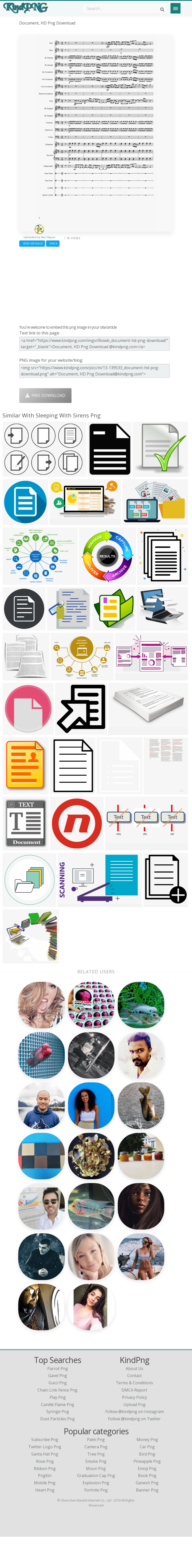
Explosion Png (95, 1505)
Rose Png (45, 1483)
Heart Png (44, 1512)
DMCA (53, 243)
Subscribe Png (44, 1462)
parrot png (57, 1390)
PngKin (45, 1498)
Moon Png (96, 1490)
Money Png (147, 1462)
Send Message (32, 243)
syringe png (57, 1434)
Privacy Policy (134, 1419)
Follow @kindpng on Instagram (134, 1434)
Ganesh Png (147, 1505)
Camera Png (96, 1469)
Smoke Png (95, 1483)
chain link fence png (58, 1412)
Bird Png (147, 1476)
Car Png (147, 1469)
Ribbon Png (45, 1490)
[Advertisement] (96, 284)
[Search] (162, 9)
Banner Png (147, 1512)
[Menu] (175, 8)
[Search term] (125, 8)
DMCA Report (134, 1412)
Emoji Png (147, 1490)
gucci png (57, 1405)
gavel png (57, 1398)
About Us (134, 1390)
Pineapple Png (147, 1483)
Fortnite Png (96, 1512)
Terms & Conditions (134, 1405)
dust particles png (57, 1441)
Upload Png (135, 1426)
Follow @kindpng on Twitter (134, 1441)
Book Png (147, 1498)
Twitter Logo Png (44, 1469)
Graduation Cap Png (96, 1498)
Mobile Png (45, 1505)
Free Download (45, 395)
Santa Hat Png (44, 1476)
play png (58, 1419)
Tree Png (96, 1476)
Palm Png (96, 1462)
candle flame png (57, 1426)
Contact (134, 1398)
